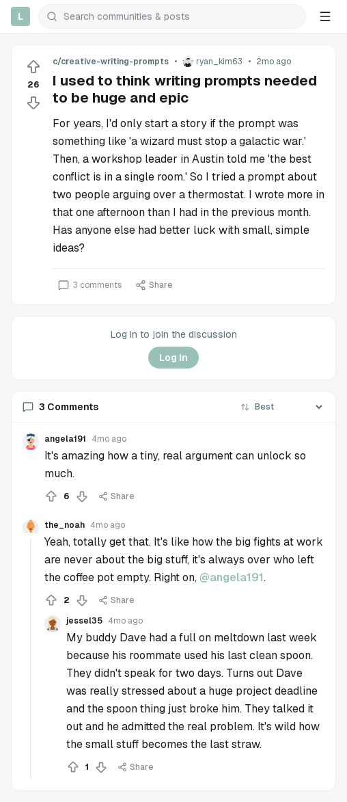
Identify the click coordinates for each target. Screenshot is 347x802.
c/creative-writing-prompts (111, 61)
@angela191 (231, 577)
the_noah (64, 525)
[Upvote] (33, 67)
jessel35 (84, 620)
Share (154, 285)
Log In (173, 357)
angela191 (65, 438)
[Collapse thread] (30, 659)
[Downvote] (33, 102)
